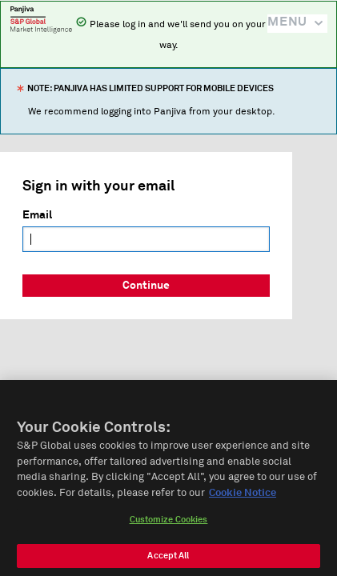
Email (37, 215)
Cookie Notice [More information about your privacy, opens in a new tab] (242, 497)
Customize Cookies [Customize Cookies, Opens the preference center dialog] (169, 524)
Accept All (168, 560)
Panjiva (41, 19)
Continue (146, 285)
